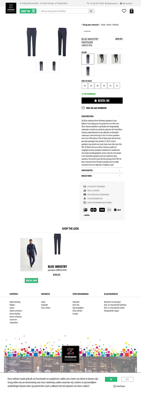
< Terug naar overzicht (90, 24)
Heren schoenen (16, 316)
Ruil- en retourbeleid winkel (114, 307)
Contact (75, 313)
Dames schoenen (16, 310)
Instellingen (119, 386)
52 (110, 85)
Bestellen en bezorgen (112, 301)
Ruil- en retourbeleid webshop (115, 304)
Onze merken (77, 310)
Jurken (12, 307)
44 (85, 85)
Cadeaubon (14, 322)
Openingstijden (78, 307)
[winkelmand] (131, 10)
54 (117, 85)
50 (104, 85)
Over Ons (76, 304)
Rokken (12, 304)
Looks (43, 301)
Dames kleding (15, 301)
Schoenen (13, 319)
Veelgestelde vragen (111, 310)
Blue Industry (57, 266)
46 (91, 85)
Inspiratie (44, 304)
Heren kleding (15, 313)
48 (98, 85)
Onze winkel (45, 307)
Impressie (76, 301)
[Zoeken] (91, 11)
